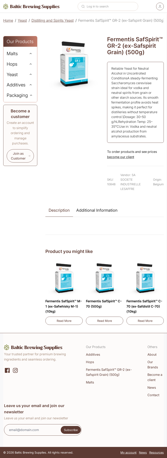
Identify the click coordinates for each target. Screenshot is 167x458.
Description (59, 210)
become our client (120, 157)
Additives (93, 354)
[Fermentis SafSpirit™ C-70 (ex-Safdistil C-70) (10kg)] (145, 278)
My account (128, 452)
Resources (156, 452)
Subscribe (71, 430)
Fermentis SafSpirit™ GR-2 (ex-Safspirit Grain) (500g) (109, 372)
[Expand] (30, 53)
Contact (153, 395)
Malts (90, 382)
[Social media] (7, 370)
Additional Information (97, 210)
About (152, 354)
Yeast (22, 20)
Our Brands (152, 364)
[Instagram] (15, 370)
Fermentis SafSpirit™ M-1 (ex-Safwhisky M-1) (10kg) (63, 306)
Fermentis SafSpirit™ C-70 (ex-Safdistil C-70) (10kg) (144, 306)
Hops (90, 362)
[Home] (31, 6)
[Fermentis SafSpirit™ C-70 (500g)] (104, 278)
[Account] (160, 6)
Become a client (154, 377)
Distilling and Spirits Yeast (52, 20)
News (151, 387)
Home (8, 20)
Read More (70, 322)
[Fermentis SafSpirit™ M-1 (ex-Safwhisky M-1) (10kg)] (64, 278)
